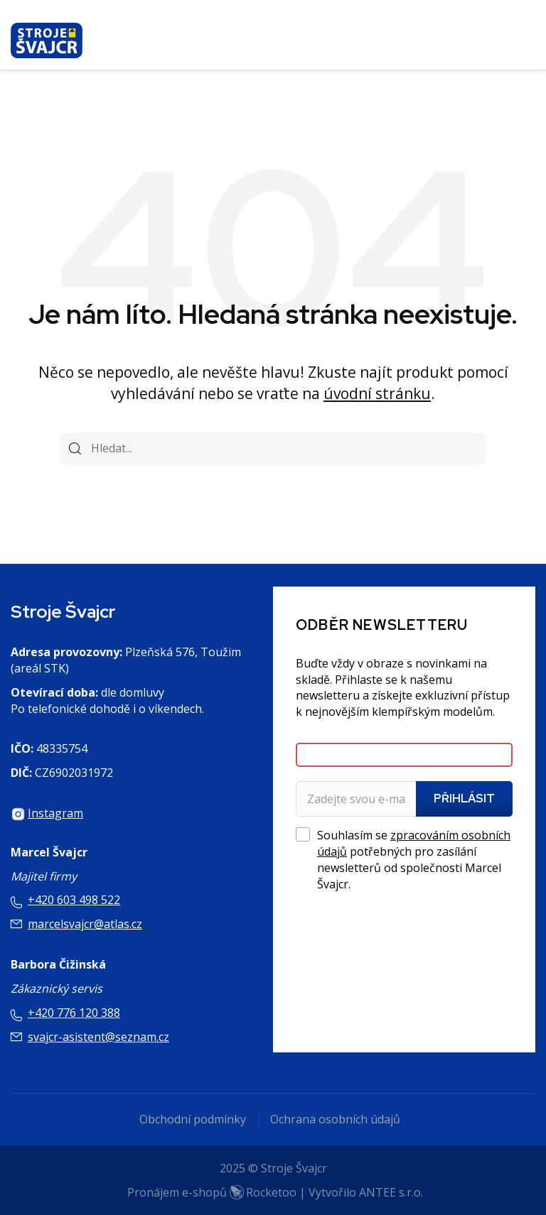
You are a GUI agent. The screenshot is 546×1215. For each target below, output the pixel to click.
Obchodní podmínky (192, 1119)
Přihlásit (464, 798)
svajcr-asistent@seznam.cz (98, 1037)
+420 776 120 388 (74, 1012)
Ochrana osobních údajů (335, 1119)
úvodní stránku (377, 393)
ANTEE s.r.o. (391, 1192)
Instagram (55, 813)
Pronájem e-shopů (211, 1192)
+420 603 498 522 (74, 900)
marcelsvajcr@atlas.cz (85, 924)
